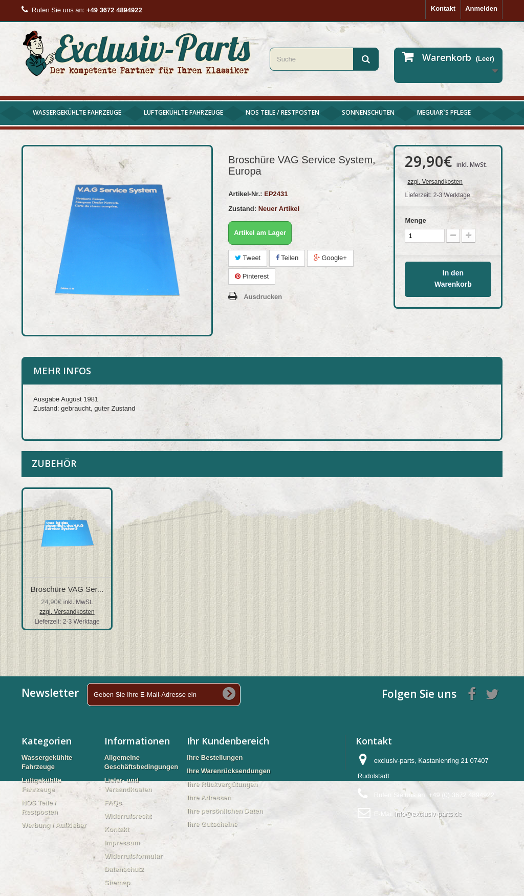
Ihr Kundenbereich (228, 741)
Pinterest (252, 276)
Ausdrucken (263, 297)
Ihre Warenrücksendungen (229, 771)
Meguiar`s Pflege (444, 112)
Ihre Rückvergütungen (222, 784)
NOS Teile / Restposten (282, 112)
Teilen (287, 258)
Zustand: (242, 208)
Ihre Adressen (209, 797)
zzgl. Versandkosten (434, 181)
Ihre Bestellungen (215, 757)
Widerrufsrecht (127, 816)
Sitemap (117, 882)
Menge (415, 220)
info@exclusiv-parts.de (428, 814)
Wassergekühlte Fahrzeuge (77, 112)
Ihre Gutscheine (212, 824)
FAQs (113, 802)
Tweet (247, 258)
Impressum (122, 842)
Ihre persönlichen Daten (225, 811)
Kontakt (443, 8)
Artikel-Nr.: (245, 194)
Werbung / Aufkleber (53, 825)
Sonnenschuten (368, 112)
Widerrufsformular (133, 856)
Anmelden (481, 8)
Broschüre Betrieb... (67, 589)
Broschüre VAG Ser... (371, 589)
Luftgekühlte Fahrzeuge (183, 112)
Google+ (330, 258)
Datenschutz (124, 869)
